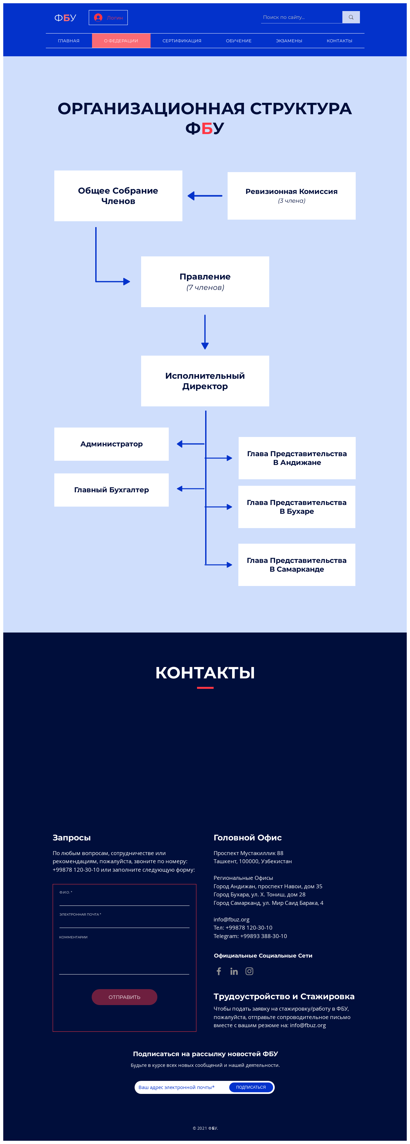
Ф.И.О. (65, 892)
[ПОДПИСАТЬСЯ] (251, 1087)
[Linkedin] (234, 971)
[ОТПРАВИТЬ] (124, 997)
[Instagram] (249, 971)
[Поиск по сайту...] (296, 17)
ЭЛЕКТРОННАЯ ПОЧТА (79, 914)
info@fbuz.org (231, 919)
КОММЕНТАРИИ (73, 937)
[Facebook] (219, 971)
